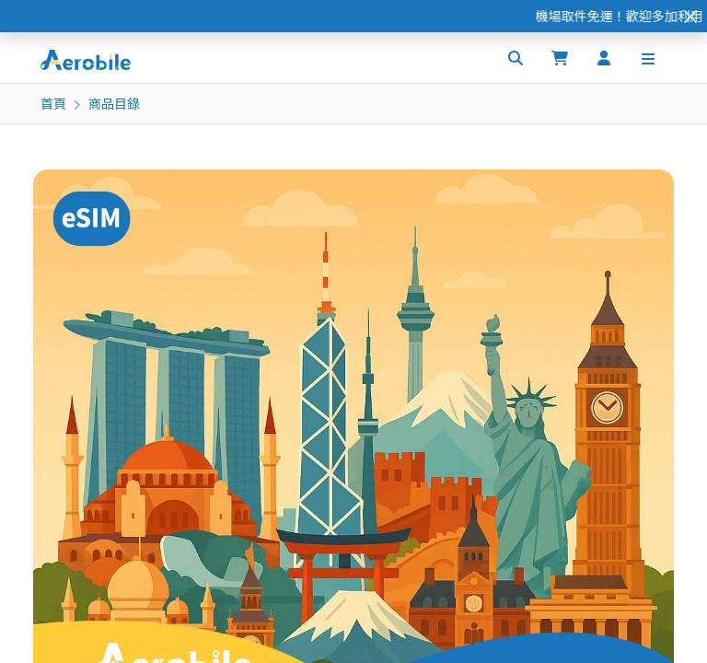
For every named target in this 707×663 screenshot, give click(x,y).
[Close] (690, 16)
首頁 (53, 103)
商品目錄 (114, 103)
